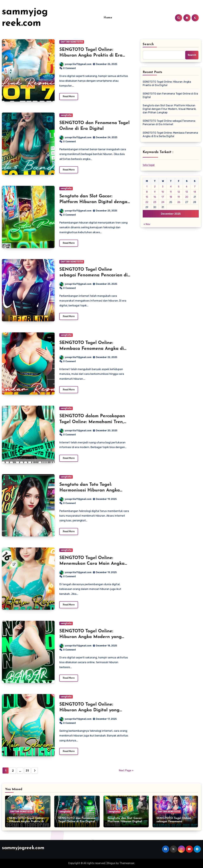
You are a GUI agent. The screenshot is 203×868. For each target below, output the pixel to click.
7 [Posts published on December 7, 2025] (194, 186)
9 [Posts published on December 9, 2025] (155, 191)
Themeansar (126, 863)
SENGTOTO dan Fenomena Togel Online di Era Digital (170, 95)
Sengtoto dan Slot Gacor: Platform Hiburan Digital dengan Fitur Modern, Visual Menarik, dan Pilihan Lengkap (169, 109)
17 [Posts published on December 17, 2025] (163, 196)
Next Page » (126, 770)
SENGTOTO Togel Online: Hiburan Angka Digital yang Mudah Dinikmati (89, 710)
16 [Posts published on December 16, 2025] (155, 196)
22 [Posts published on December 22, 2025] (146, 202)
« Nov (147, 224)
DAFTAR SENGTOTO (72, 42)
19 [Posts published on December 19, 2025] (179, 196)
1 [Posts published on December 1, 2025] (146, 186)
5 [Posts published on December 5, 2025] (178, 186)
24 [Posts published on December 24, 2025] (162, 202)
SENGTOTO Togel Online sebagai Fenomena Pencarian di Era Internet (93, 275)
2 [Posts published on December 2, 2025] (155, 186)
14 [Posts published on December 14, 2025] (195, 191)
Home (108, 17)
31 (27, 770)
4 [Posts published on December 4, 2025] (171, 186)
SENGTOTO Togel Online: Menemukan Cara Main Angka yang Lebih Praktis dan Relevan (93, 564)
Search (148, 44)
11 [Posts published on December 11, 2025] (171, 191)
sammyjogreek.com (23, 848)
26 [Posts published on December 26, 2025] (178, 202)
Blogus (111, 863)
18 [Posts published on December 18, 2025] (171, 196)
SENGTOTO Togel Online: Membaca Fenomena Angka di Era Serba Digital (91, 349)
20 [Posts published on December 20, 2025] (186, 196)
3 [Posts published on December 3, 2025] (162, 186)
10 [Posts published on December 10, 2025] (163, 191)
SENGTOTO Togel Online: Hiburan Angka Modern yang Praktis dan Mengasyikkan (90, 637)
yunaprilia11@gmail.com (75, 64)
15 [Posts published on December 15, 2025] (147, 196)
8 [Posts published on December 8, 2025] (147, 191)
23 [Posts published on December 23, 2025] (154, 202)
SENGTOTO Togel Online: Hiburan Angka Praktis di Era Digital (90, 55)
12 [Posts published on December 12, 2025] (179, 191)
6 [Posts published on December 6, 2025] (186, 186)
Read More (69, 96)
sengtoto (66, 115)
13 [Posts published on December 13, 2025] (186, 191)
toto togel (149, 165)
